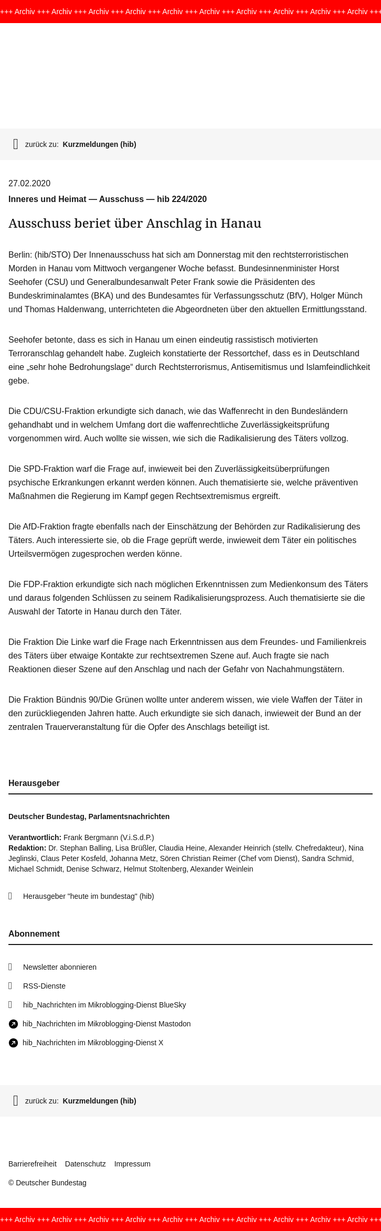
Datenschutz (85, 1164)
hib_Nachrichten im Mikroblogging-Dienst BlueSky (104, 1005)
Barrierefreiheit (32, 1164)
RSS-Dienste (44, 986)
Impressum (132, 1164)
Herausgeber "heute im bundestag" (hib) (88, 896)
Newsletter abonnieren (60, 967)
